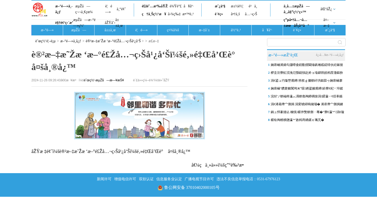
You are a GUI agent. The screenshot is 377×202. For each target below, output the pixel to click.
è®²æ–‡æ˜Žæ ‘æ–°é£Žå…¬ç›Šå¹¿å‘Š (113, 41)
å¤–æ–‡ (326, 23)
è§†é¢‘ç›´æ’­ (64, 23)
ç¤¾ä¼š (173, 30)
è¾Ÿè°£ (176, 6)
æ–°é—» (47, 30)
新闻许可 (104, 179)
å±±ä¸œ (119, 23)
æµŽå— (78, 30)
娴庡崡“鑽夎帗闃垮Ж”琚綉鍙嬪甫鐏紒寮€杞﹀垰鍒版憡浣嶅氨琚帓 (307, 89)
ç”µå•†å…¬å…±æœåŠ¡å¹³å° (296, 23)
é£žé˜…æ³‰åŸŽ (155, 6)
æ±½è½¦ (237, 6)
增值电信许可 (125, 179)
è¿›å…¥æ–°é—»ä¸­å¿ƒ (330, 55)
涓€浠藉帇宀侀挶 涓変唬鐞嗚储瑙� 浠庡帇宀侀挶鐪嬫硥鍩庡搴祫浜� (307, 105)
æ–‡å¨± (204, 30)
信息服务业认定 (169, 179)
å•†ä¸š (235, 14)
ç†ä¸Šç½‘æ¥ (154, 14)
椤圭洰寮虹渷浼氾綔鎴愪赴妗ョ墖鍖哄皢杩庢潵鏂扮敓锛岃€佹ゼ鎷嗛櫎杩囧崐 (307, 74)
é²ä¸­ (253, 6)
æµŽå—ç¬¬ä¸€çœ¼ (84, 9)
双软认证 (146, 179)
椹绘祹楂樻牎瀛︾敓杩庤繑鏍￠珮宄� (297, 120)
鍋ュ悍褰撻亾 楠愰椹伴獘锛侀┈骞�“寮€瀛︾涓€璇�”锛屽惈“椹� (307, 113)
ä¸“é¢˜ (121, 9)
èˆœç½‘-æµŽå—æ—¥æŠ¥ (104, 80)
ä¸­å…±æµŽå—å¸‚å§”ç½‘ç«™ (297, 9)
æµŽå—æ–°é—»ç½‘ (84, 23)
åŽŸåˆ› (110, 23)
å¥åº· (188, 6)
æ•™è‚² (187, 14)
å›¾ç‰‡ (174, 14)
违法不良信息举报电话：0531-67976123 (248, 179)
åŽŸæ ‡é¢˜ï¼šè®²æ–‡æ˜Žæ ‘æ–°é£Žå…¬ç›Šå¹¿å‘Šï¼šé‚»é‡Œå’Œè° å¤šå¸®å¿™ (110, 151)
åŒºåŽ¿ (326, 9)
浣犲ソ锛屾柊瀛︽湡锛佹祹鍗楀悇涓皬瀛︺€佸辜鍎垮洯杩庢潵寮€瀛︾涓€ (306, 97)
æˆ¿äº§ (220, 6)
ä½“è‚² (236, 30)
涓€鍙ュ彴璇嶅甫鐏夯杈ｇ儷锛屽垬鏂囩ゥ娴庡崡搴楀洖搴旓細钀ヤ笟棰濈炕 (306, 81)
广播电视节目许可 (199, 179)
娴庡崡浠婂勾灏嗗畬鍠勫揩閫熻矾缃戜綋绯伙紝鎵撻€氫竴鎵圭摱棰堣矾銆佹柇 (307, 66)
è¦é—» (108, 9)
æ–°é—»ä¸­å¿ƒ (64, 9)
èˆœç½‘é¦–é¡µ (45, 41)
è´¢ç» (220, 14)
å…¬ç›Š (251, 14)
